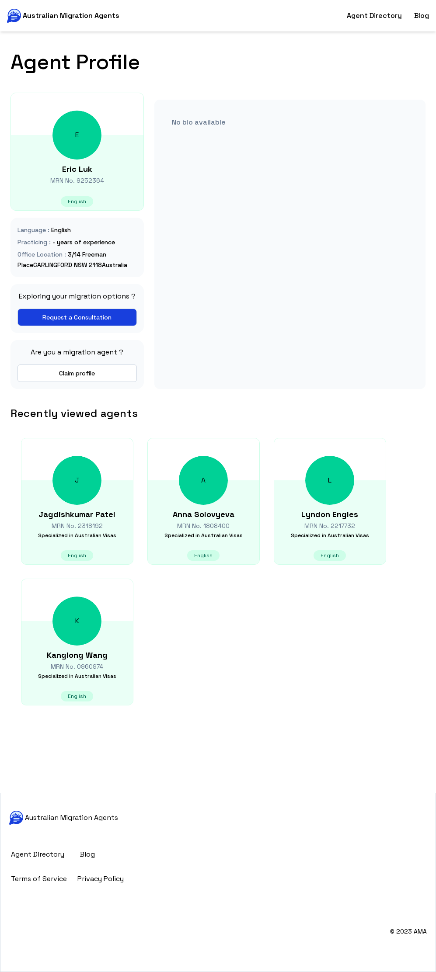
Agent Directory (374, 15)
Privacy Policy (100, 878)
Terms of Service (39, 878)
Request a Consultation (77, 317)
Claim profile (77, 373)
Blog (421, 15)
